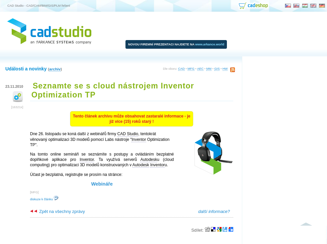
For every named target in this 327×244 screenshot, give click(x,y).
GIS (217, 68)
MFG (191, 68)
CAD (181, 68)
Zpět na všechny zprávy (57, 211)
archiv (54, 69)
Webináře (102, 184)
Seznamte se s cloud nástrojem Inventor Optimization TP (112, 90)
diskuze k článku (44, 199)
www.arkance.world (209, 44)
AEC (200, 68)
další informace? (214, 211)
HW (225, 68)
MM (209, 68)
